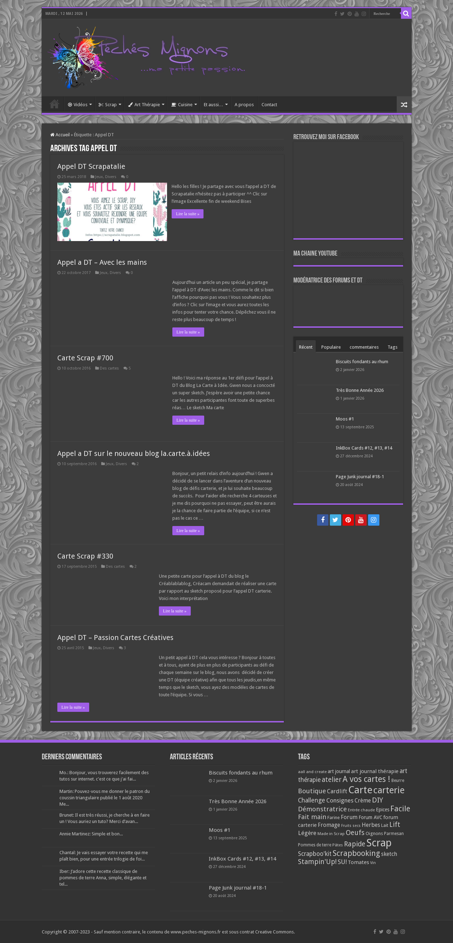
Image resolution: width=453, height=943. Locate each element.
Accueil (54, 103)
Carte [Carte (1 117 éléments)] (360, 789)
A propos (244, 104)
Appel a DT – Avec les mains (102, 262)
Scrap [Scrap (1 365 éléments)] (379, 842)
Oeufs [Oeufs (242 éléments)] (355, 832)
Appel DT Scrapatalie (91, 166)
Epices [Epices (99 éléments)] (382, 809)
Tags (392, 347)
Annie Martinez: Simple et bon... (91, 833)
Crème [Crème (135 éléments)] (363, 800)
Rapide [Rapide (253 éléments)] (354, 844)
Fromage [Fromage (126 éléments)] (329, 825)
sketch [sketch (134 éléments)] (389, 853)
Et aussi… (213, 104)
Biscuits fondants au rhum (362, 361)
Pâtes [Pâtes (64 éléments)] (337, 844)
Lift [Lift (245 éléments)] (394, 824)
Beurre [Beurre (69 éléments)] (397, 780)
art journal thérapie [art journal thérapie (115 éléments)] (374, 771)
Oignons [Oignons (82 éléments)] (374, 833)
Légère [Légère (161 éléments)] (307, 832)
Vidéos (77, 104)
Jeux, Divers (105, 177)
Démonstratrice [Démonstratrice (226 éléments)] (322, 809)
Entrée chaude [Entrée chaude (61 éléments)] (361, 809)
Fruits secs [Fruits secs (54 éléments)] (351, 825)
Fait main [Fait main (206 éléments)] (312, 816)
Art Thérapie (144, 104)
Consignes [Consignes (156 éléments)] (340, 800)
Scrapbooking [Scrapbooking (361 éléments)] (356, 852)
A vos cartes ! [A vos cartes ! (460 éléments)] (366, 779)
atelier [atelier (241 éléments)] (332, 779)
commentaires (364, 347)
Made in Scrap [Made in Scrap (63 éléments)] (331, 833)
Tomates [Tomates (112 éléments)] (358, 862)
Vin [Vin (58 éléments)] (373, 862)
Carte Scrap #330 (85, 555)
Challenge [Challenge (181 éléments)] (311, 800)
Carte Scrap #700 (85, 357)
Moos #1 (345, 419)
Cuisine (182, 104)
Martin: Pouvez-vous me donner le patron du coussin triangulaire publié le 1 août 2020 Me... (104, 797)
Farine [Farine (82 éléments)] (333, 817)
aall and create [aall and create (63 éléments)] (312, 771)
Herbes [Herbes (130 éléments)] (371, 824)
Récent (305, 347)
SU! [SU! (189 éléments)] (342, 861)
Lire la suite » (188, 213)
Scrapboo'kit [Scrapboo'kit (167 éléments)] (315, 853)
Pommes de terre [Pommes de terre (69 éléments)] (314, 844)
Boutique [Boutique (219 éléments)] (312, 790)
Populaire (331, 347)
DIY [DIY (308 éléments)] (377, 799)
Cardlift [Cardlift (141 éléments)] (337, 791)
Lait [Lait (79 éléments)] (384, 825)
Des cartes (109, 368)
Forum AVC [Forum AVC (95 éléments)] (370, 817)
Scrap (108, 104)
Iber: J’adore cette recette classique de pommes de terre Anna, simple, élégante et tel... (103, 877)
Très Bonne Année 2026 (360, 390)
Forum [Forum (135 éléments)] (349, 816)
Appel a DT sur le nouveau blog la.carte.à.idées (133, 453)
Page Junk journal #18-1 (360, 476)
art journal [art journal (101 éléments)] (339, 771)
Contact (269, 104)
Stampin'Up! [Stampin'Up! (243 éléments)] (317, 861)
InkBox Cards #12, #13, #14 (364, 448)
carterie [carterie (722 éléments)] (389, 789)
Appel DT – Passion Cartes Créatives (115, 637)
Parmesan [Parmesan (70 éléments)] (394, 833)
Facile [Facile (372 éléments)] (400, 808)
